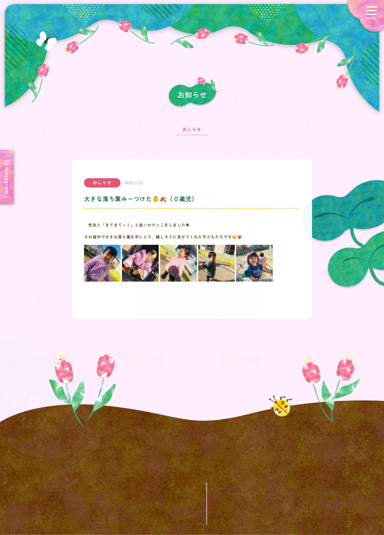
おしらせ (191, 132)
